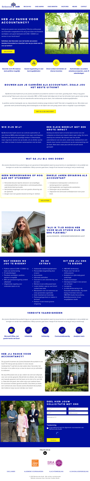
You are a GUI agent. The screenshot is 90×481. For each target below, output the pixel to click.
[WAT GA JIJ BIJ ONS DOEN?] (45, 111)
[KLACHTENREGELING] (56, 471)
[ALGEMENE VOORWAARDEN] (34, 471)
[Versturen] (53, 440)
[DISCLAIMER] (11, 471)
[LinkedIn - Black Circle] (45, 453)
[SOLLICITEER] (45, 200)
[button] (39, 7)
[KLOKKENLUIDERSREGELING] (79, 471)
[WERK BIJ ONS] (9, 478)
